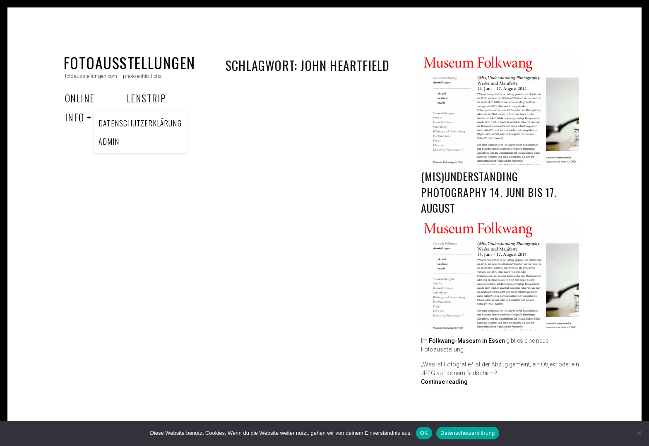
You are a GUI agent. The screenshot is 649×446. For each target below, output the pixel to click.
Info (74, 116)
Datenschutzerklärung (467, 433)
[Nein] (639, 433)
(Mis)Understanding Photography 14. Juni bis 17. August (489, 192)
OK (424, 433)
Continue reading (444, 381)
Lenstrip (146, 97)
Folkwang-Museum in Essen (467, 340)
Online (80, 97)
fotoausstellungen (129, 62)
